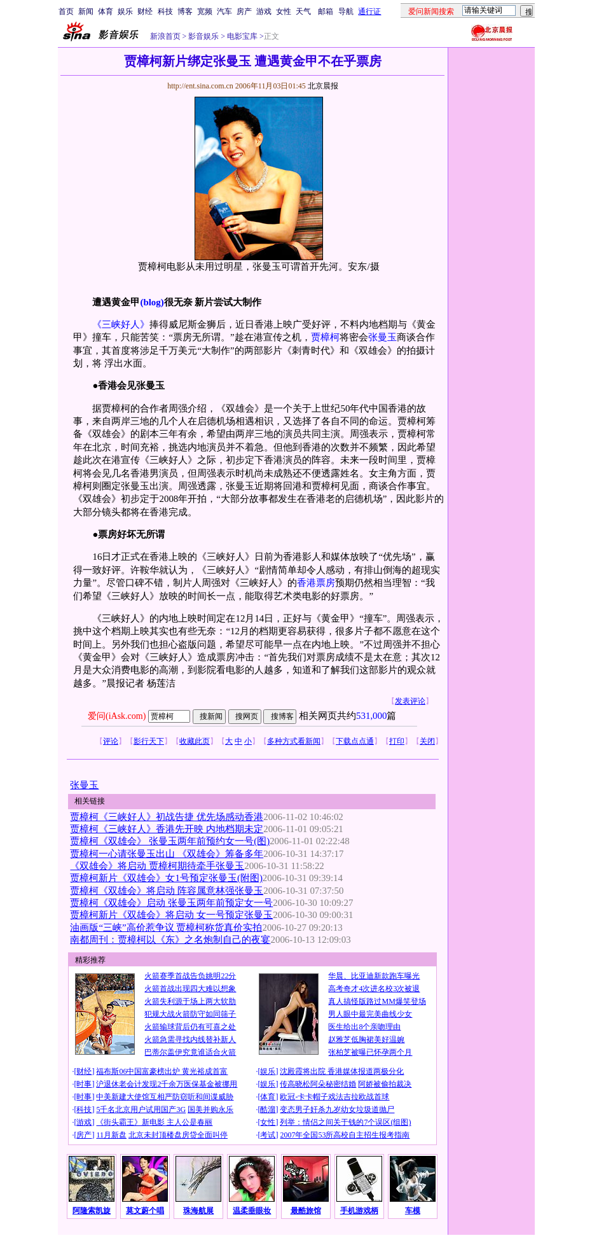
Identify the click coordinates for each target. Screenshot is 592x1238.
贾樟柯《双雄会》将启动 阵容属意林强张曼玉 (166, 891)
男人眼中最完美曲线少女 (370, 1014)
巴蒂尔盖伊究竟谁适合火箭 (190, 1052)
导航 (346, 11)
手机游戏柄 (359, 1210)
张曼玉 (382, 337)
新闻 (85, 11)
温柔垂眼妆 (252, 1210)
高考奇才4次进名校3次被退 (374, 988)
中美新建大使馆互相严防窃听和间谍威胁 (164, 1096)
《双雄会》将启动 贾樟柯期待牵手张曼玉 (157, 866)
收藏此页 (194, 741)
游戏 (264, 11)
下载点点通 (355, 741)
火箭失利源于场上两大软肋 (190, 1001)
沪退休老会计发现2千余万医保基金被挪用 (166, 1084)
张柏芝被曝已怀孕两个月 (370, 1052)
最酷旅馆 (306, 1210)
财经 (145, 11)
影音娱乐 (203, 36)
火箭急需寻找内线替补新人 (190, 1039)
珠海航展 (198, 1210)
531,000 (371, 716)
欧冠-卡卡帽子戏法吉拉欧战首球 (334, 1096)
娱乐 (125, 11)
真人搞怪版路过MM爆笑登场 (376, 1001)
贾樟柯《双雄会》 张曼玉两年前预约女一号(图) (170, 841)
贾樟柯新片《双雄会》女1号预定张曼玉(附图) (166, 878)
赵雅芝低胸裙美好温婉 (366, 1039)
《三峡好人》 (120, 324)
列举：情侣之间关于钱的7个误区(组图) (345, 1122)
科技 (165, 11)
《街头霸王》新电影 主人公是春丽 (154, 1122)
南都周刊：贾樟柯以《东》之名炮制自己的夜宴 (170, 940)
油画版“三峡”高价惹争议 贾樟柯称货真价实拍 (166, 927)
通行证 (369, 11)
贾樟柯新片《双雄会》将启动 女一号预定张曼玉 (171, 915)
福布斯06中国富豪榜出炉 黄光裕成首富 (162, 1071)
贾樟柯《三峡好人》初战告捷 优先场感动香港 (166, 817)
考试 (267, 1134)
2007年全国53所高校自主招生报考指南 (345, 1134)
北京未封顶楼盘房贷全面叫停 (178, 1134)
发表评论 (410, 701)
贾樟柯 (325, 337)
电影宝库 (241, 36)
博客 (185, 11)
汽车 (224, 11)
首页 (66, 11)
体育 (105, 11)
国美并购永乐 (210, 1109)
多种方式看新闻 (293, 741)
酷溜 (267, 1109)
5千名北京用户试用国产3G (141, 1109)
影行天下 (149, 741)
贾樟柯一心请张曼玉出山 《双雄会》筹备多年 (166, 854)
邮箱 (325, 11)
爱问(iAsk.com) (117, 716)
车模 (412, 1210)
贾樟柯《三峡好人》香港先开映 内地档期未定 (166, 829)
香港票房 (316, 583)
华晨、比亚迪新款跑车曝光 (374, 975)
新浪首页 (165, 36)
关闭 (427, 741)
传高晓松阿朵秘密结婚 (318, 1084)
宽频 (204, 11)
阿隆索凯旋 (91, 1210)
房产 (244, 11)
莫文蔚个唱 (145, 1210)
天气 (303, 11)
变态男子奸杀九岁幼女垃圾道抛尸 (337, 1109)
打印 (396, 741)
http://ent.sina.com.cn (201, 85)
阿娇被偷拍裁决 (384, 1084)
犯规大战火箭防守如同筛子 (190, 1014)
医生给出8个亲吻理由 (364, 1026)
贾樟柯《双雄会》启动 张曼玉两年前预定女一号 (171, 903)
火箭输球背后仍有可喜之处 (190, 1026)
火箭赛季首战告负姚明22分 (190, 975)
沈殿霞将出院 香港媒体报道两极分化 (342, 1071)
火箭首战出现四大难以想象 (190, 988)
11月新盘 (111, 1134)
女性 (283, 11)
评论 (110, 741)
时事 (84, 1084)
